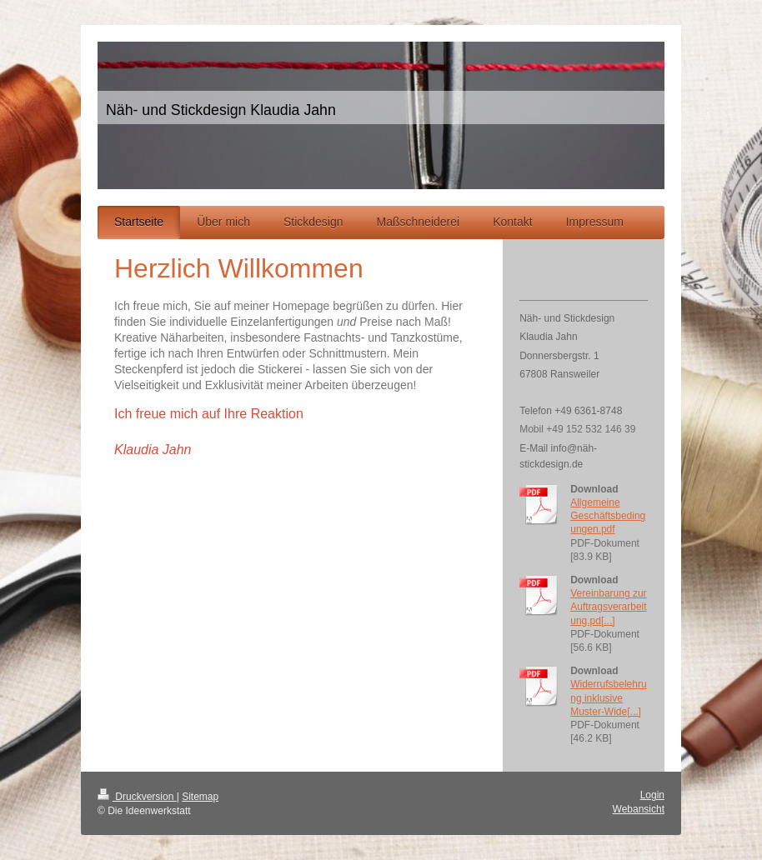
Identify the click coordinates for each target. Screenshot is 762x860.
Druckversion (137, 796)
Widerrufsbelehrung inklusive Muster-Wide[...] (608, 697)
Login (652, 795)
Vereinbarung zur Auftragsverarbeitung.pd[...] (608, 607)
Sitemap (200, 796)
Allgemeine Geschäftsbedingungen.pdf (607, 516)
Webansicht (638, 809)
